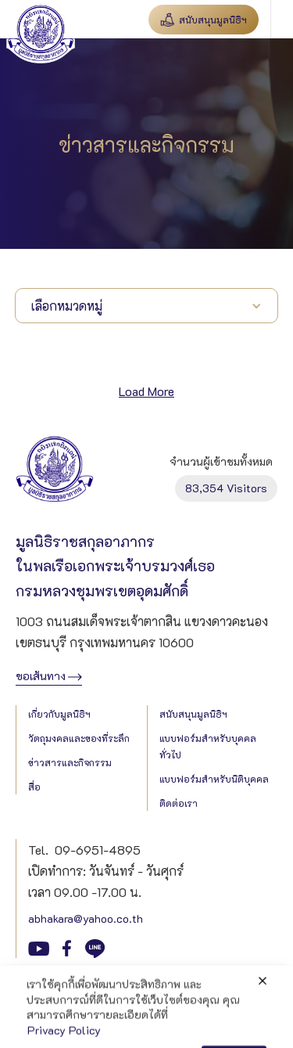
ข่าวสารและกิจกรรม (70, 762)
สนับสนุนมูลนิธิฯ (193, 714)
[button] (281, 19)
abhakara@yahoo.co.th (85, 918)
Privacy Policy (52, 985)
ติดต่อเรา (178, 803)
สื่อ (34, 786)
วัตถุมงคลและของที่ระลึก (79, 738)
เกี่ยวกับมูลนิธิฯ (59, 714)
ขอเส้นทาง (41, 675)
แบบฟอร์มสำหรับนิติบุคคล (214, 778)
